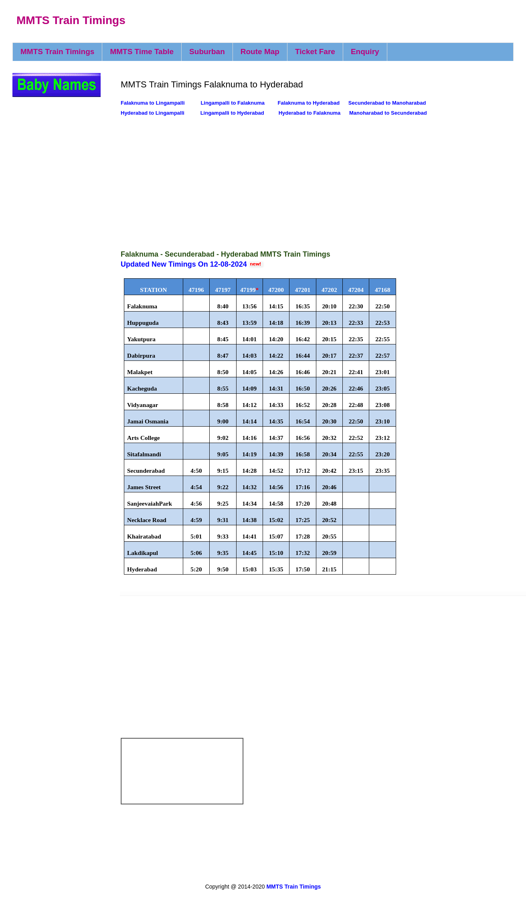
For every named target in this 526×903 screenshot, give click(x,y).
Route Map (260, 51)
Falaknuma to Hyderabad (309, 103)
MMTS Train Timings (70, 20)
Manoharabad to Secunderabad (388, 113)
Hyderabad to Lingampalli (153, 113)
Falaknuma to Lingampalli (153, 103)
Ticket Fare (315, 51)
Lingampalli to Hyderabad (232, 113)
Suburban (207, 51)
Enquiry (365, 51)
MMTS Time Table (142, 51)
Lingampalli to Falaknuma (232, 103)
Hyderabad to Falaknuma (310, 113)
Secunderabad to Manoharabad (387, 103)
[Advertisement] (266, 182)
